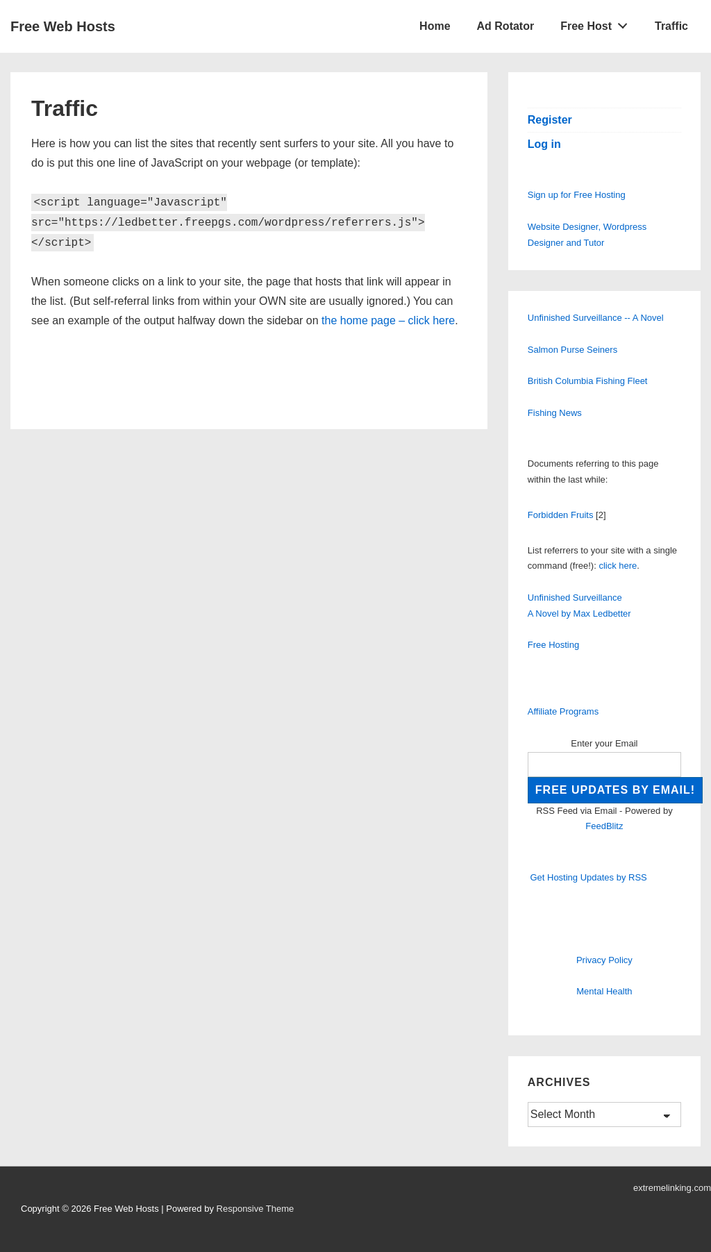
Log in (544, 144)
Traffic (671, 26)
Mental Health (604, 991)
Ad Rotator (506, 26)
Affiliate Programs (563, 711)
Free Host (597, 23)
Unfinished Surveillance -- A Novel (596, 317)
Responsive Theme (255, 1208)
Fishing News (555, 413)
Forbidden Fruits (561, 515)
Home (434, 26)
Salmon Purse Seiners (572, 349)
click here (618, 565)
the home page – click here (388, 320)
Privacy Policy (604, 960)
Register (550, 120)
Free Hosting (553, 645)
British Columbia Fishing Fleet (588, 381)
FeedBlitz (604, 826)
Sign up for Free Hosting (577, 195)
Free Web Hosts (62, 26)
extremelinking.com (672, 1188)
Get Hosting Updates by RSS (588, 877)
